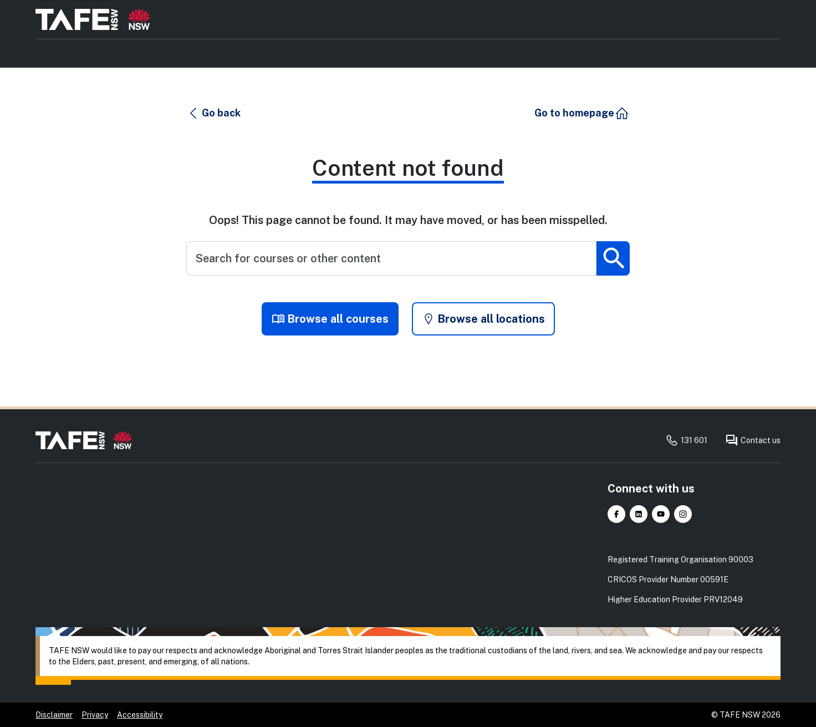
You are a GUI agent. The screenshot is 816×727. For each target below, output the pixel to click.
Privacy (94, 714)
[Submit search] (613, 258)
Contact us (753, 440)
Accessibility (139, 714)
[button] (214, 113)
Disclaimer (54, 714)
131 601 (686, 440)
